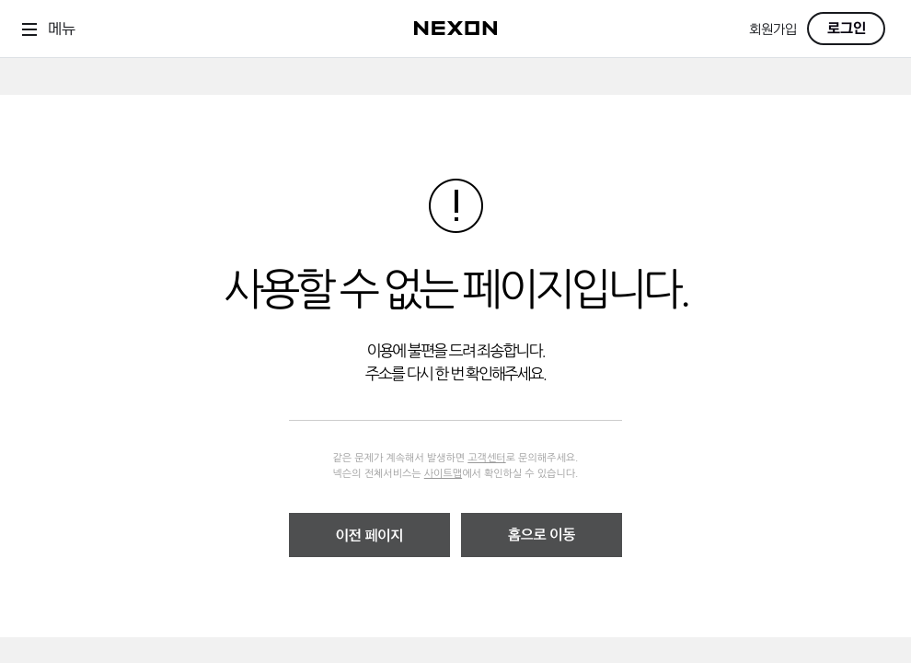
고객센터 (486, 458)
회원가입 (773, 30)
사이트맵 (443, 474)
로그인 (846, 28)
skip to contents (0, 58)
